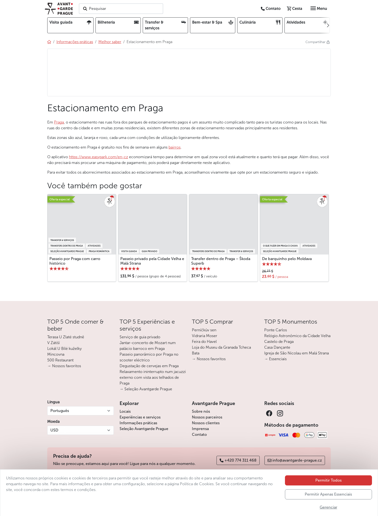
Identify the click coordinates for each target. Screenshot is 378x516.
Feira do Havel (204, 341)
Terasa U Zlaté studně (65, 337)
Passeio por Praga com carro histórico (74, 261)
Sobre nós (201, 411)
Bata (195, 353)
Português (59, 410)
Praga (59, 122)
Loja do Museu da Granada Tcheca (221, 347)
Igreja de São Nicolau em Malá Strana (296, 353)
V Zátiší (53, 342)
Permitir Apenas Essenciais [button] (328, 509)
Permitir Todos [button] (328, 495)
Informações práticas (138, 423)
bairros (175, 147)
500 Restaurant (60, 360)
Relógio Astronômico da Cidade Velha (297, 335)
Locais (125, 411)
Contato (199, 434)
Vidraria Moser (204, 335)
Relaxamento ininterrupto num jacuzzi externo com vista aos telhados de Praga (153, 377)
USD (54, 430)
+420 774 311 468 (238, 460)
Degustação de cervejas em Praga (149, 366)
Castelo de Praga (279, 341)
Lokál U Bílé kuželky (64, 348)
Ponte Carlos (275, 330)
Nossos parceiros (207, 417)
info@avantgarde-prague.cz (295, 460)
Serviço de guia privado (140, 337)
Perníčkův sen (204, 330)
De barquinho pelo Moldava (287, 258)
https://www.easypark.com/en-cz (98, 157)
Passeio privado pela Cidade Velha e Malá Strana (152, 261)
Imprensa (200, 428)
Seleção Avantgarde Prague (144, 428)
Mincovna (55, 354)
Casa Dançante (277, 347)
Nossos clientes (206, 423)
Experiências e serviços (140, 417)
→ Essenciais (275, 359)
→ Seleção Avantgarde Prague (146, 389)
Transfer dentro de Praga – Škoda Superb (220, 261)
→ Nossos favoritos (64, 366)
